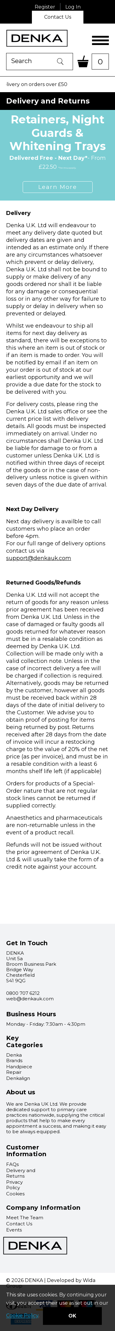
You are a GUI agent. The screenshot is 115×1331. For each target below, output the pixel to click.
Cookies (15, 1194)
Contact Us (57, 17)
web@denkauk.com (30, 999)
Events (14, 1230)
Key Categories (24, 1041)
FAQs (12, 1164)
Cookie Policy (22, 1316)
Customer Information (26, 1151)
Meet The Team (24, 1217)
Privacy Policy (14, 1184)
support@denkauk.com (38, 558)
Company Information (43, 1207)
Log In (73, 7)
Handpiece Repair (19, 1069)
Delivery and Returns (20, 1173)
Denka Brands (14, 1057)
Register (45, 7)
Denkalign (18, 1078)
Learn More (57, 186)
